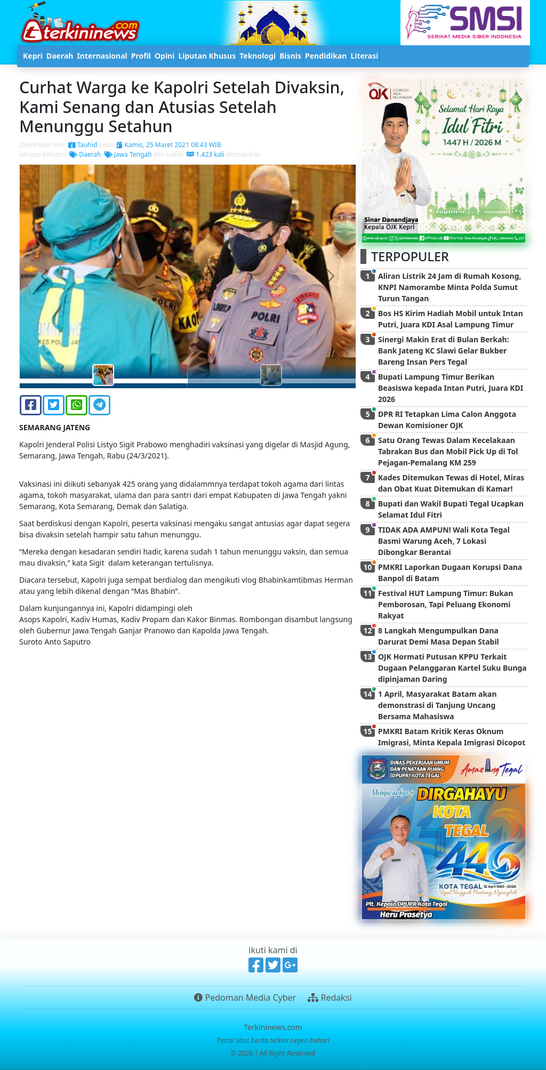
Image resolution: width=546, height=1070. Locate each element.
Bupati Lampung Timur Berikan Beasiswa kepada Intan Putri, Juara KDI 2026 (450, 388)
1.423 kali (205, 154)
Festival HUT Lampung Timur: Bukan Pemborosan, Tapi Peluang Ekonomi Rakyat (445, 604)
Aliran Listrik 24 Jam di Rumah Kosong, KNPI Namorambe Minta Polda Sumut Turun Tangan (449, 287)
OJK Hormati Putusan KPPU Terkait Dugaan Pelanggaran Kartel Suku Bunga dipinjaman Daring (452, 667)
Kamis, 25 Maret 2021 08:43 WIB (169, 144)
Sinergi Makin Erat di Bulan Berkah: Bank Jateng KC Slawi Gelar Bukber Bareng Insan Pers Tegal (443, 350)
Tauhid (83, 144)
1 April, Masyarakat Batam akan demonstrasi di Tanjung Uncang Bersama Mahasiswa (437, 705)
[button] (45, 277)
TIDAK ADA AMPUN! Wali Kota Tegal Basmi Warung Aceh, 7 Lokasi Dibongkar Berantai (444, 541)
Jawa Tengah (128, 154)
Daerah (85, 154)
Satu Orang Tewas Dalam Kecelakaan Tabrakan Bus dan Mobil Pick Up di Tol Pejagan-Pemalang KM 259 (448, 451)
